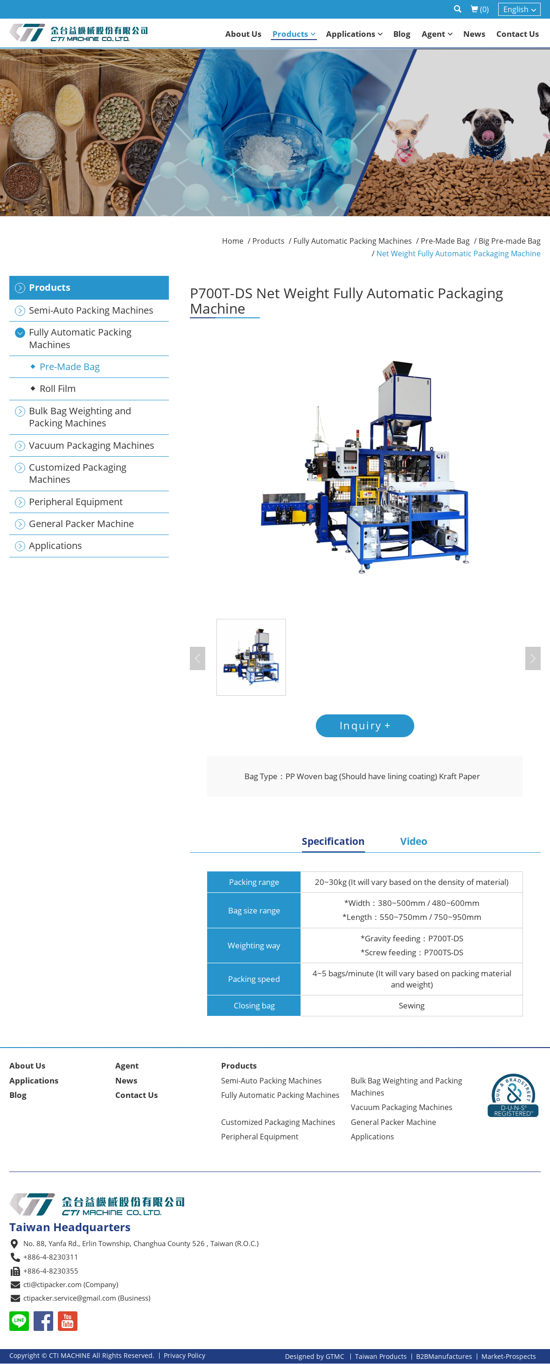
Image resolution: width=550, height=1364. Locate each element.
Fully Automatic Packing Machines (352, 241)
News (126, 1080)
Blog (18, 1095)
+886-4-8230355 (50, 1270)
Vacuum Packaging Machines (402, 1108)
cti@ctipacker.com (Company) (70, 1284)
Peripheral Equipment (260, 1137)
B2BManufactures (444, 1356)
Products (268, 241)
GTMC (335, 1356)
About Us (27, 1066)
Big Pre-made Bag (510, 241)
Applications (33, 1080)
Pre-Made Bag (70, 366)
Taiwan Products (381, 1356)
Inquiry (361, 726)
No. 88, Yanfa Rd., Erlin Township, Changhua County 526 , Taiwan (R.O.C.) (140, 1243)
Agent (127, 1066)
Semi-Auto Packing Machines (271, 1081)
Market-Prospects (508, 1356)
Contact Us (136, 1095)
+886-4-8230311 (50, 1257)
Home (233, 241)
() (480, 9)
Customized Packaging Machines (278, 1122)
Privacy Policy (184, 1355)
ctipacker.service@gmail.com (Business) (86, 1298)
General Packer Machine (393, 1122)
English (516, 9)
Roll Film (58, 388)
